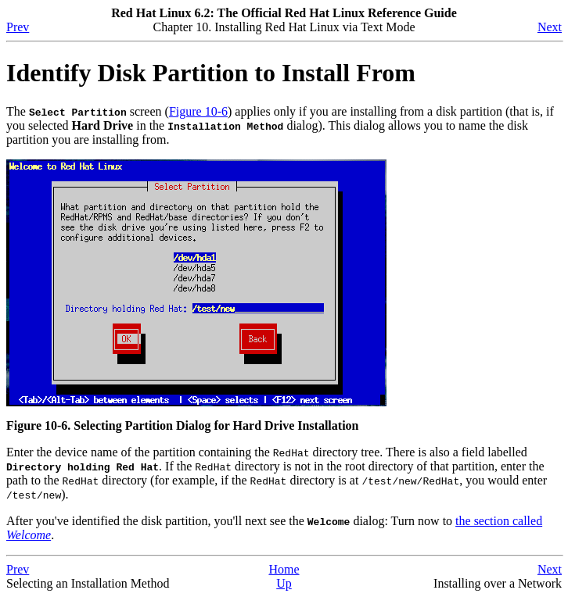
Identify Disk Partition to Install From (210, 73)
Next (549, 27)
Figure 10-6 (198, 111)
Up (284, 583)
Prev (17, 27)
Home (283, 569)
